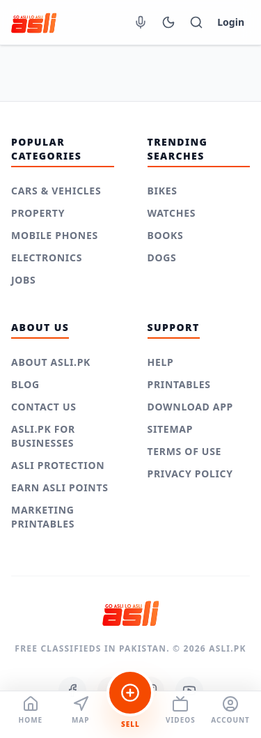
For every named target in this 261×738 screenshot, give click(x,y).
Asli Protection (57, 465)
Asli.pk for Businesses (43, 435)
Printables (179, 384)
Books (166, 235)
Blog (25, 384)
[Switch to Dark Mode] (168, 22)
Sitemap (170, 429)
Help (161, 362)
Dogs (162, 257)
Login (230, 22)
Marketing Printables (42, 516)
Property (38, 213)
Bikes (162, 190)
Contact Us (44, 406)
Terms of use (185, 451)
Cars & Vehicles (56, 190)
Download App (191, 406)
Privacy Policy (190, 473)
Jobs (23, 279)
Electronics (46, 257)
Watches (172, 213)
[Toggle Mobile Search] (196, 22)
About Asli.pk (50, 362)
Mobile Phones (54, 235)
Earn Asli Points (60, 487)
